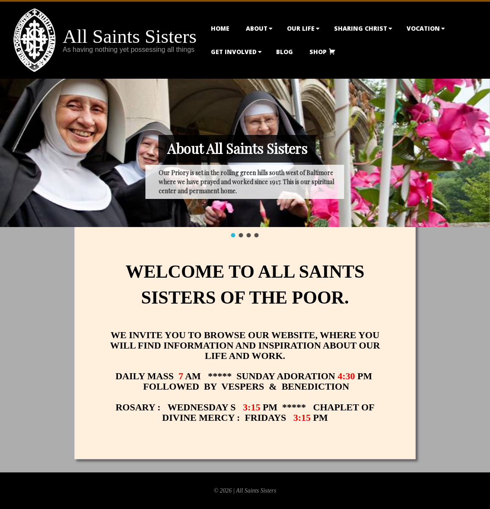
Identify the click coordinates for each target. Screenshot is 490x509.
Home (220, 28)
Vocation (423, 28)
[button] (233, 235)
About (256, 28)
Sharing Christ (360, 28)
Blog (284, 52)
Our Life (301, 28)
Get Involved (234, 52)
